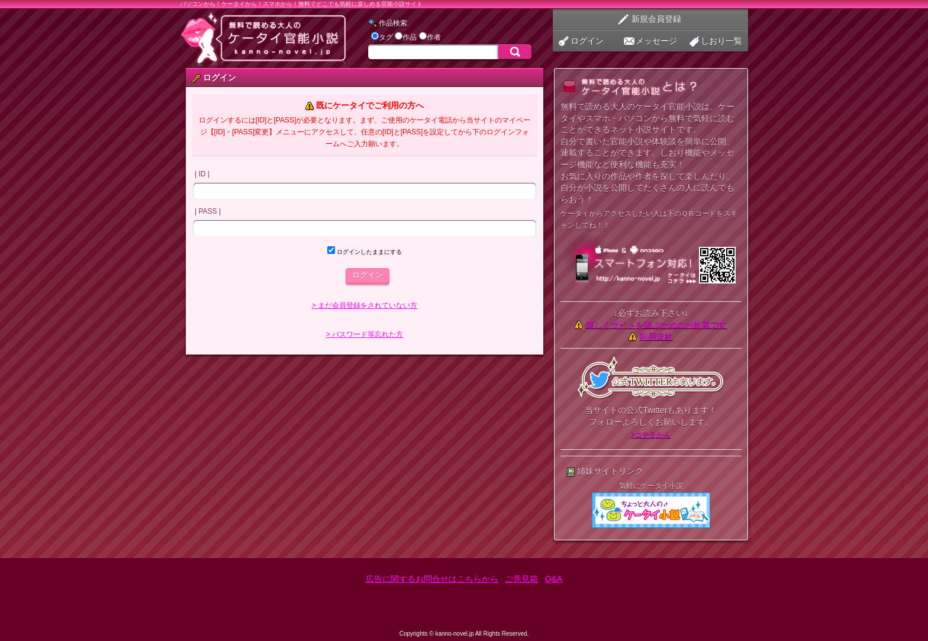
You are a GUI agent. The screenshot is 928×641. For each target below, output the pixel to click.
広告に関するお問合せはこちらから (432, 579)
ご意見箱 (521, 579)
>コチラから (651, 434)
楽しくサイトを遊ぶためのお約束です (656, 324)
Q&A (554, 579)
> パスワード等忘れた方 (364, 334)
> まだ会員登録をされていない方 (364, 305)
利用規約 (656, 336)
